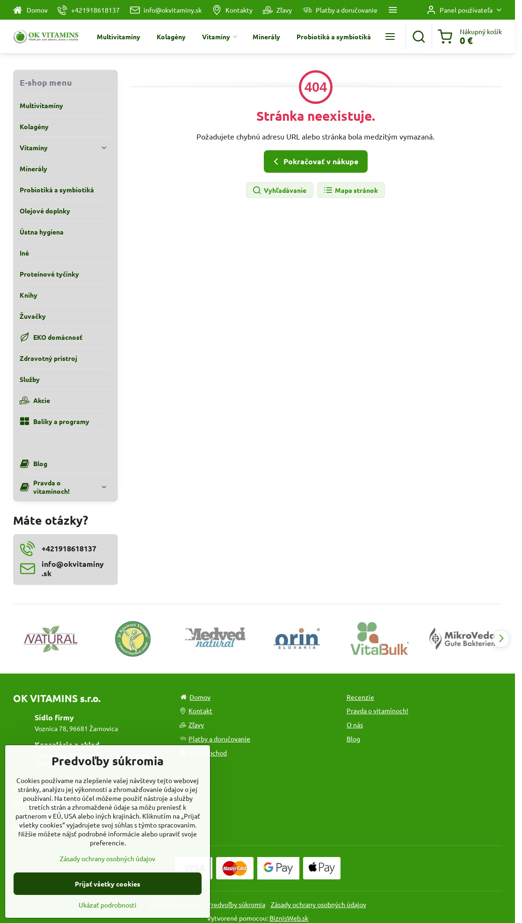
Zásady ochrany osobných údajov (318, 904)
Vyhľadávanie (279, 191)
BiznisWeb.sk (288, 918)
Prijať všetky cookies (107, 908)
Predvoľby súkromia (236, 904)
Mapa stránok (350, 191)
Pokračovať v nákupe (314, 161)
